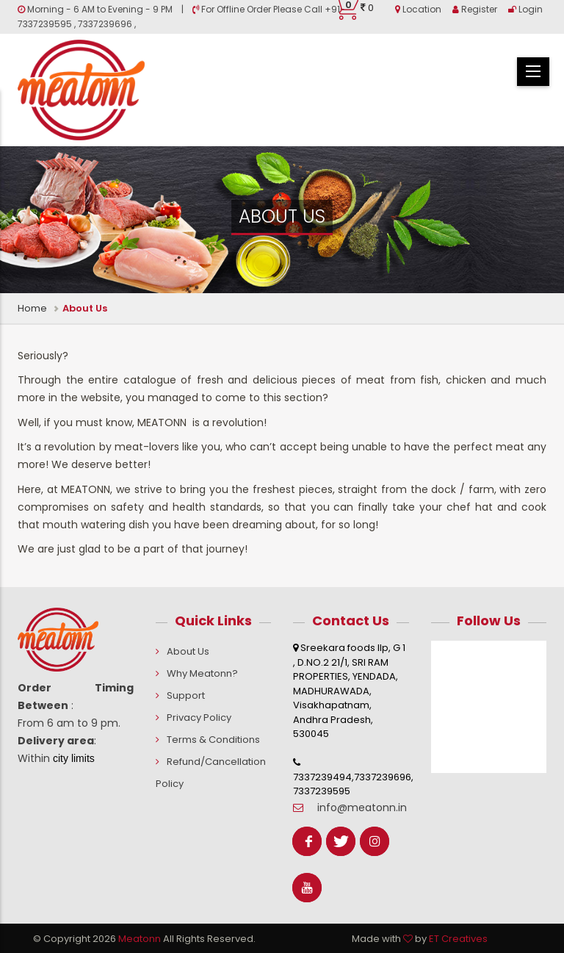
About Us (188, 651)
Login (525, 9)
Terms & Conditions (213, 740)
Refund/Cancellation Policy (211, 773)
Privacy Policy (199, 717)
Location (418, 9)
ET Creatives (458, 939)
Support (186, 695)
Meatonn (139, 939)
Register (474, 9)
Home (32, 308)
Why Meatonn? (202, 673)
